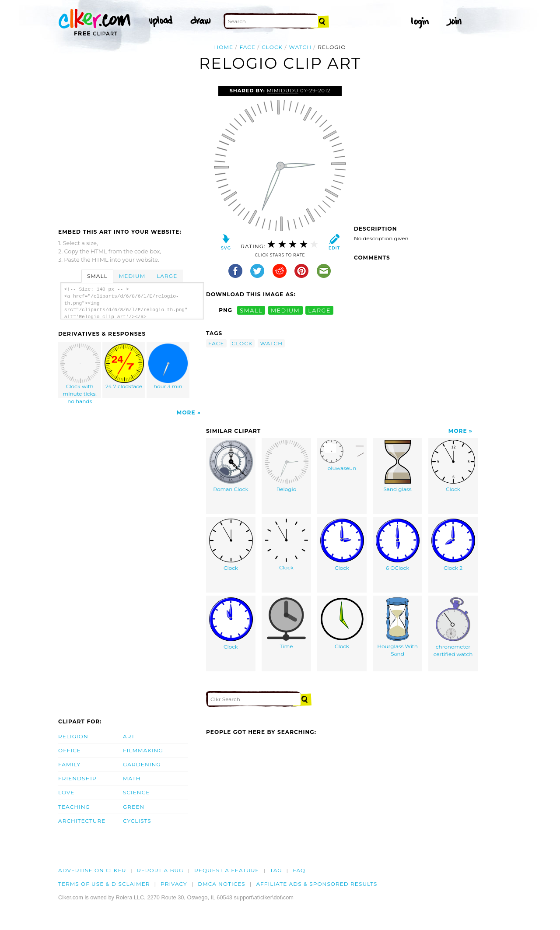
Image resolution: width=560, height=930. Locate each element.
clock (272, 47)
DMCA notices (221, 884)
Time (286, 623)
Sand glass (397, 466)
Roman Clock (231, 466)
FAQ (299, 870)
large (319, 310)
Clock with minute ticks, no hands (80, 371)
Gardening (142, 764)
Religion (73, 736)
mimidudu (282, 91)
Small (97, 276)
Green (133, 807)
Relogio (286, 466)
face (247, 47)
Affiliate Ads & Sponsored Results (316, 884)
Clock (453, 466)
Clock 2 (453, 545)
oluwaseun (342, 455)
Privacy (174, 884)
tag (276, 870)
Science (136, 792)
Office (69, 750)
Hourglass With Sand (397, 627)
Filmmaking (143, 750)
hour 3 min (168, 367)
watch (300, 47)
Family (69, 764)
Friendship (77, 778)
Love (66, 792)
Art (129, 736)
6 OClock (398, 545)
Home (223, 47)
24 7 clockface (124, 367)
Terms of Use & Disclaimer (104, 884)
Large (167, 276)
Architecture (81, 821)
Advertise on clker (92, 870)
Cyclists (137, 821)
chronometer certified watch (453, 627)
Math (132, 778)
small (251, 310)
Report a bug (160, 870)
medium (285, 310)
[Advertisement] (131, 152)
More (186, 412)
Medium (132, 276)
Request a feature (226, 870)
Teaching (74, 807)
